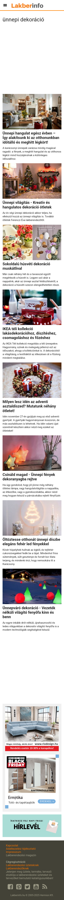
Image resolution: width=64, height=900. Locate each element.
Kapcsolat (12, 845)
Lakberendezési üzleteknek (22, 865)
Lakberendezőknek (17, 868)
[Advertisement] (32, 59)
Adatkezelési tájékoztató (21, 848)
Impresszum (13, 852)
